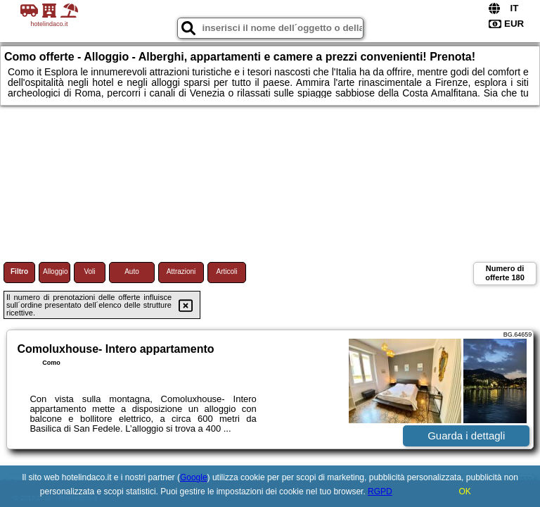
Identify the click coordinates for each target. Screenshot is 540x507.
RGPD (380, 491)
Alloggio (55, 271)
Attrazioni (181, 271)
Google (193, 477)
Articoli (226, 271)
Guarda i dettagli (466, 436)
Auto (131, 271)
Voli (89, 271)
